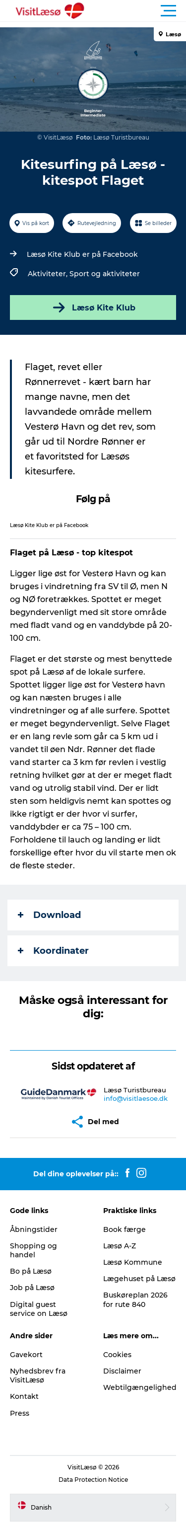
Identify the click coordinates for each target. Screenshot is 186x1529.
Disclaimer (122, 1371)
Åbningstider (34, 1229)
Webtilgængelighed (140, 1387)
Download (49, 915)
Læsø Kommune (132, 1262)
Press (19, 1413)
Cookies (117, 1354)
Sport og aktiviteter (104, 273)
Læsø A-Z (119, 1245)
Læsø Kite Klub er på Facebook (82, 254)
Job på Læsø (32, 1287)
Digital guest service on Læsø (38, 1309)
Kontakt (24, 1396)
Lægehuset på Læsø (139, 1278)
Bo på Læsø (31, 1271)
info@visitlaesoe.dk (136, 1098)
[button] (137, 11)
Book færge (124, 1229)
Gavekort (26, 1354)
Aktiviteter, (48, 273)
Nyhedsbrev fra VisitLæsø (37, 1375)
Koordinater (53, 950)
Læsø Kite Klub (93, 307)
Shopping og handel (33, 1250)
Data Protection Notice (93, 1479)
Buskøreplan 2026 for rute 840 (135, 1299)
